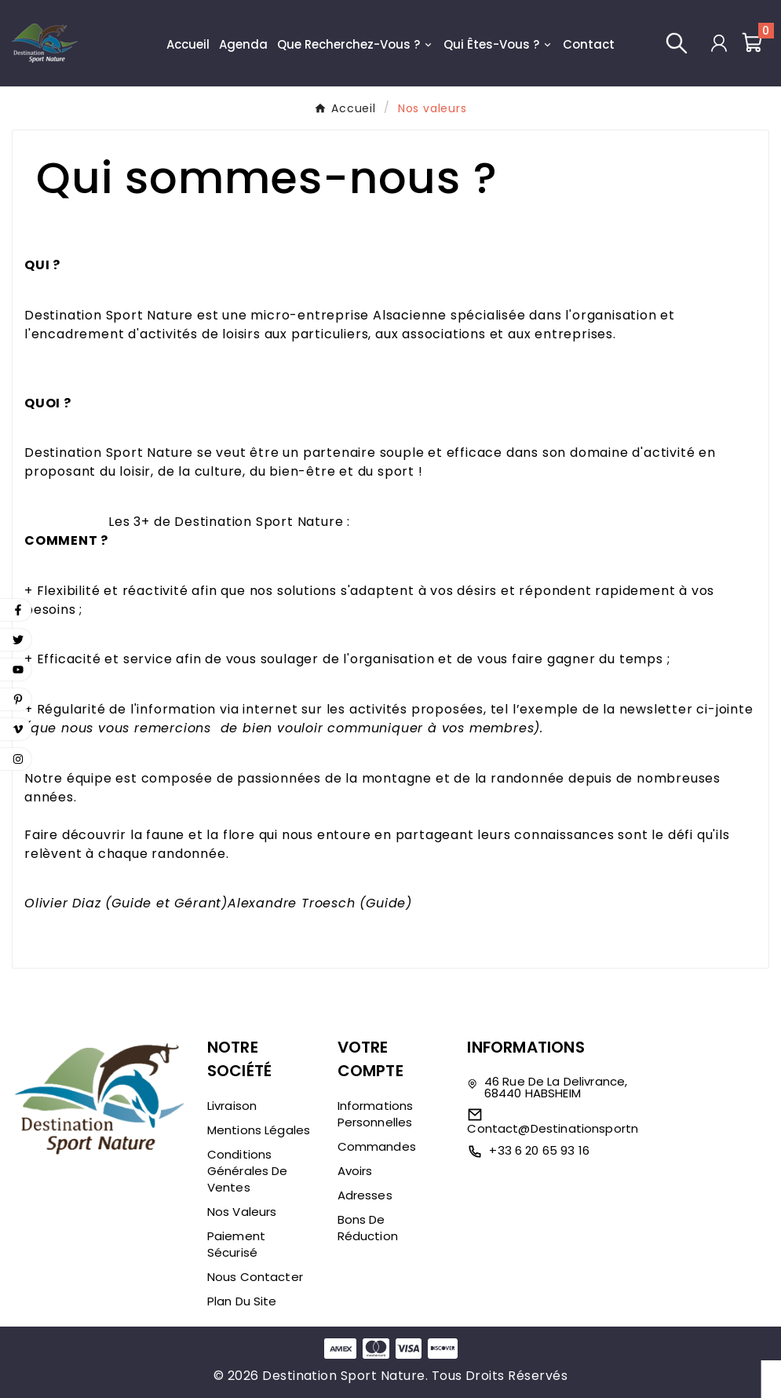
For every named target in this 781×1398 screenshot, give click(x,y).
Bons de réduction (368, 1227)
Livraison (232, 1105)
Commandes (377, 1146)
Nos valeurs (242, 1211)
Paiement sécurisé (236, 1244)
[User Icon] (719, 43)
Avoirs (355, 1171)
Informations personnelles (376, 1113)
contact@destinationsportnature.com (585, 1128)
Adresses (365, 1195)
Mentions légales (258, 1130)
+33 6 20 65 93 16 (539, 1150)
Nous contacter (255, 1276)
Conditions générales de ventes (247, 1170)
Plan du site (242, 1301)
